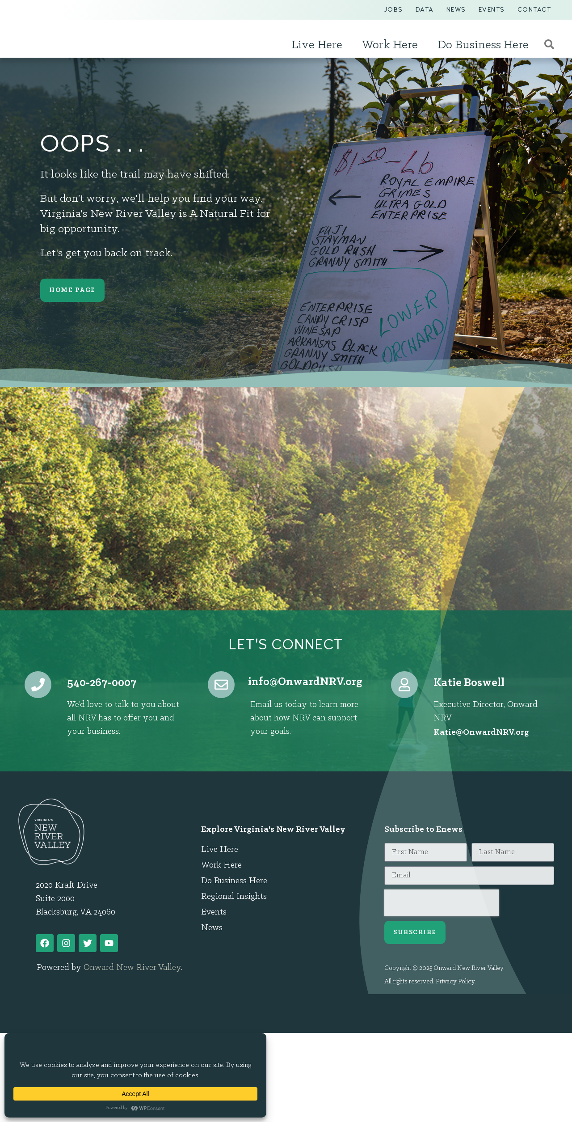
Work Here (392, 45)
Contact (534, 9)
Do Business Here (485, 45)
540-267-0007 (102, 683)
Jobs (393, 9)
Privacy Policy (455, 981)
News (456, 9)
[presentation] (441, 902)
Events (492, 9)
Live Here (319, 45)
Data (425, 9)
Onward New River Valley (132, 967)
